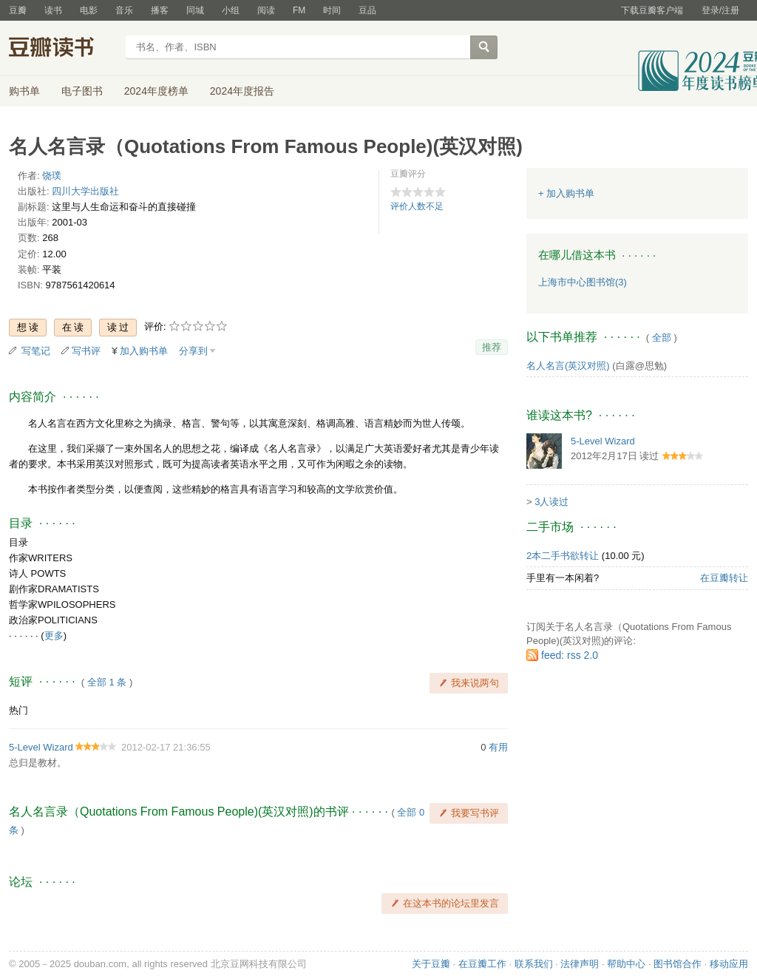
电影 (89, 10)
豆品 (367, 10)
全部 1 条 (106, 682)
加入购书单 (144, 350)
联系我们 (534, 963)
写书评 (86, 350)
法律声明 (579, 963)
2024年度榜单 (156, 91)
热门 (18, 710)
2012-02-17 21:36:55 (166, 747)
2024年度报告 (242, 91)
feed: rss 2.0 (569, 655)
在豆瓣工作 (482, 963)
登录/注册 (720, 10)
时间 (332, 10)
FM (299, 10)
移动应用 (729, 963)
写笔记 (35, 350)
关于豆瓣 (431, 963)
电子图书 (82, 91)
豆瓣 (18, 10)
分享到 (193, 350)
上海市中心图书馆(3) (582, 282)
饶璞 (51, 175)
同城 (195, 10)
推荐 (491, 347)
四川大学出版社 (85, 191)
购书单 (24, 91)
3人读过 (551, 501)
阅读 (266, 10)
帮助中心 (626, 963)
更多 (54, 635)
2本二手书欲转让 (562, 555)
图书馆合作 (678, 963)
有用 (498, 747)
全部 (661, 337)
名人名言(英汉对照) (568, 365)
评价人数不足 (417, 206)
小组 (231, 10)
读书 (53, 10)
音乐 (124, 10)
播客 (160, 10)
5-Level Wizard (41, 747)
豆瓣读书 (62, 49)
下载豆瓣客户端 (652, 10)
